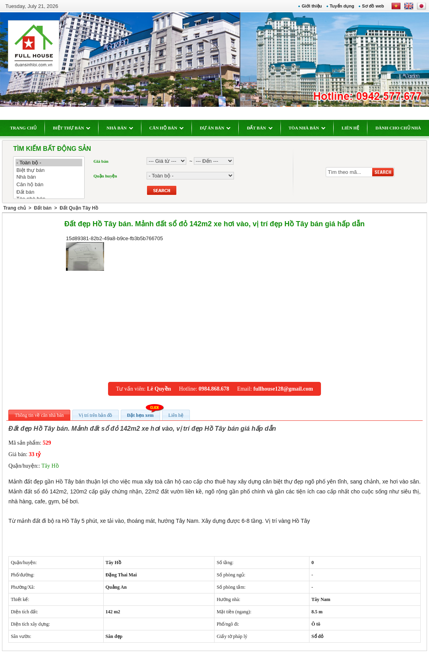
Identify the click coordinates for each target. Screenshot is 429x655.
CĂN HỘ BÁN (166, 127)
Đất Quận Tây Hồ (79, 208)
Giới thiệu (311, 6)
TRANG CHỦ (23, 127)
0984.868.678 (214, 389)
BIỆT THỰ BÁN (71, 127)
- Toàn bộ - (48, 162)
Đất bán (48, 192)
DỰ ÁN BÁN (215, 127)
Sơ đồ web (373, 6)
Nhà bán (48, 177)
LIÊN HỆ (350, 127)
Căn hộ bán (48, 184)
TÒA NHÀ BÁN (307, 127)
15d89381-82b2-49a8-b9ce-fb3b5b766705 (114, 253)
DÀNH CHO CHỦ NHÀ (398, 127)
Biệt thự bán (48, 170)
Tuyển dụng (342, 6)
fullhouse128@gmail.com (283, 389)
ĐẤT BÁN (259, 127)
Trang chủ (14, 208)
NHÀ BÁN (119, 127)
